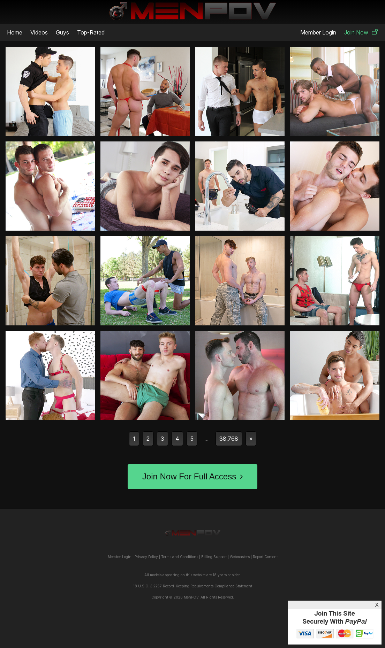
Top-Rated (91, 32)
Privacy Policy (146, 557)
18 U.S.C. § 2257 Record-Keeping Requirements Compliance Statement (192, 586)
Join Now (361, 32)
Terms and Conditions (179, 557)
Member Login (318, 32)
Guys (62, 32)
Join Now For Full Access (192, 476)
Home (14, 32)
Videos (39, 32)
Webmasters (240, 557)
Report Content (265, 557)
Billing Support (214, 557)
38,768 (228, 438)
